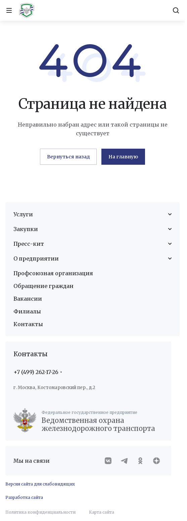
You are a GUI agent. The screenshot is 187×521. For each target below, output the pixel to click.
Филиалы (27, 311)
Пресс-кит (28, 243)
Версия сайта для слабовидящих (40, 484)
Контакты (28, 324)
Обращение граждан (43, 286)
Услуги (23, 214)
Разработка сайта (24, 497)
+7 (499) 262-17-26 (35, 372)
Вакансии (27, 298)
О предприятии (36, 258)
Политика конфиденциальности (40, 512)
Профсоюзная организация (53, 273)
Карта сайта (101, 512)
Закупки (25, 229)
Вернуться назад (68, 157)
